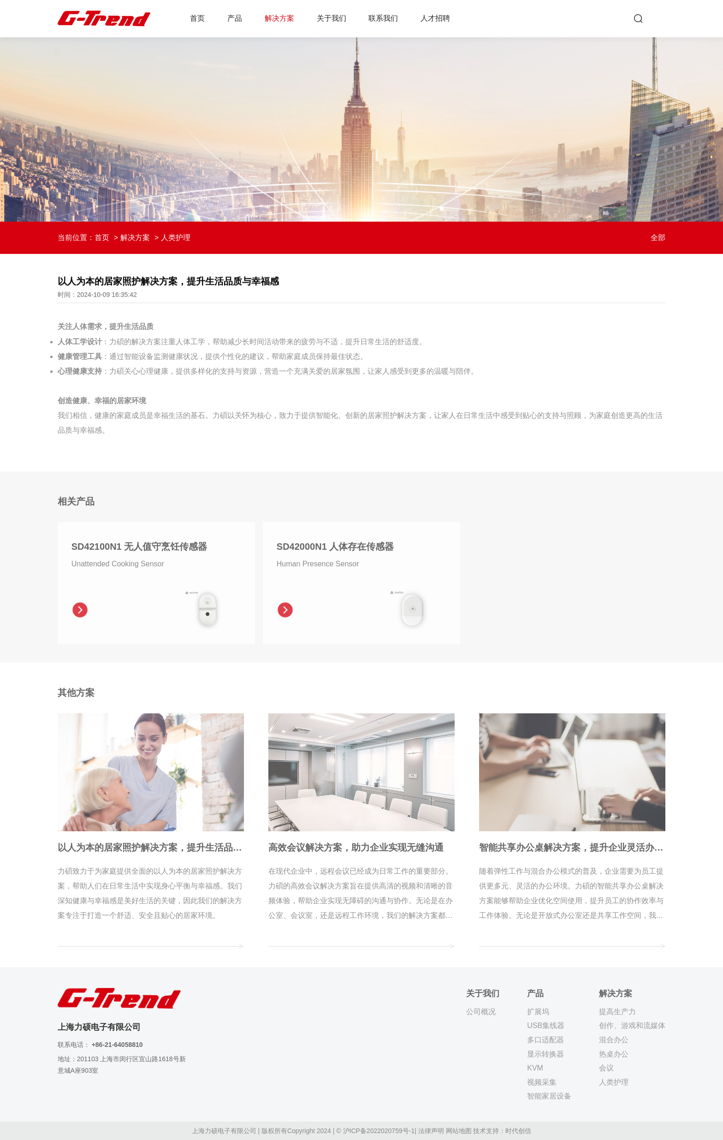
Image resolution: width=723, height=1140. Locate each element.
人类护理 (613, 1082)
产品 (234, 18)
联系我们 (383, 18)
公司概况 (481, 1012)
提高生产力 (617, 1012)
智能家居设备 (549, 1096)
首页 (197, 18)
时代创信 (518, 1130)
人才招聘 (435, 18)
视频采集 (542, 1082)
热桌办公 (613, 1054)
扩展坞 (538, 1012)
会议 (606, 1068)
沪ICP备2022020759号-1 (379, 1130)
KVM (535, 1068)
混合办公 (613, 1040)
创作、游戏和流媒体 (632, 1025)
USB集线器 (545, 1025)
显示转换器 (545, 1054)
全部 (658, 237)
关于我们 (331, 18)
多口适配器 (545, 1040)
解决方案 (279, 18)
